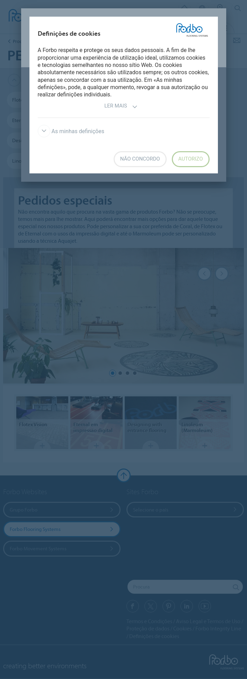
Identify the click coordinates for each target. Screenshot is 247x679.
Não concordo (140, 159)
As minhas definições (71, 131)
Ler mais (121, 107)
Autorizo (190, 159)
